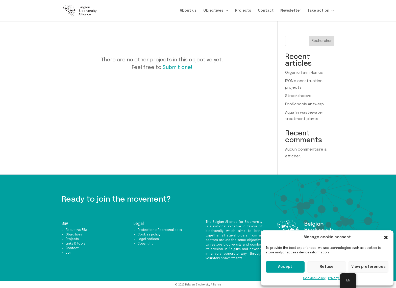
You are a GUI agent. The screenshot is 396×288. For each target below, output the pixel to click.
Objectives (213, 10)
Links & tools (75, 243)
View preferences (368, 267)
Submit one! (177, 67)
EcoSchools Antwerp (304, 104)
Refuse (327, 267)
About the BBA (76, 230)
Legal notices (148, 239)
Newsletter (290, 10)
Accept (285, 267)
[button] (385, 237)
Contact (266, 10)
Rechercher (322, 41)
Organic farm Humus (304, 73)
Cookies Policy (314, 278)
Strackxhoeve (298, 96)
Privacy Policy (338, 278)
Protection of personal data (160, 230)
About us (188, 10)
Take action (318, 10)
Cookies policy (149, 234)
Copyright (145, 243)
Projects (243, 10)
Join (69, 252)
